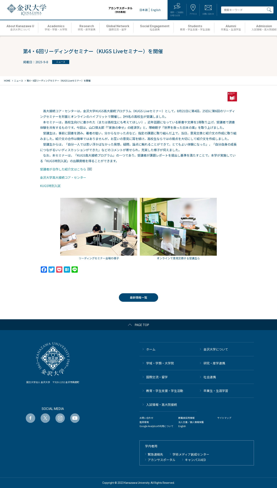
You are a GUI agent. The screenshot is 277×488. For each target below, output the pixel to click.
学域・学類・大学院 (160, 363)
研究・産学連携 (214, 363)
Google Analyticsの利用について (156, 426)
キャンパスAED (195, 459)
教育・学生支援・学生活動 (164, 390)
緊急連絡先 (155, 454)
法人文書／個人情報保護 (191, 422)
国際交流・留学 (157, 377)
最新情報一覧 (138, 297)
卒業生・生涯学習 (216, 390)
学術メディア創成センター (191, 454)
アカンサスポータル (109, 10)
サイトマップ (224, 417)
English (182, 426)
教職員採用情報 (186, 417)
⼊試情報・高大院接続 (161, 404)
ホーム (150, 349)
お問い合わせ (146, 417)
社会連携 (210, 377)
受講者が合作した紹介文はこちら (63, 169)
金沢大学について (216, 349)
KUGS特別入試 (50, 185)
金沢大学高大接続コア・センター (63, 177)
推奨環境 (144, 422)
